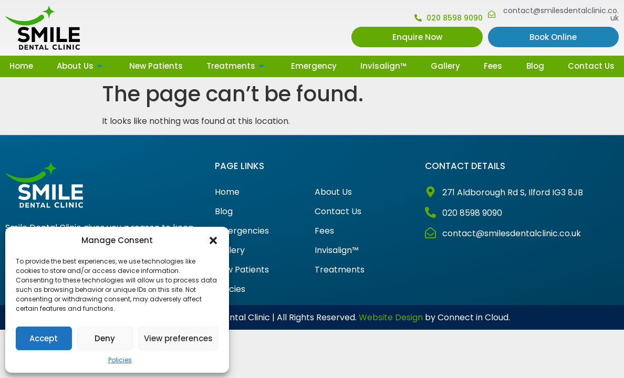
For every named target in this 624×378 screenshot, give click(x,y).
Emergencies (242, 231)
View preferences (178, 338)
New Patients (156, 65)
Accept (43, 338)
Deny (105, 338)
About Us (81, 65)
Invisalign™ (383, 65)
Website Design (391, 317)
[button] (213, 240)
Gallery (445, 65)
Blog (535, 65)
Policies (120, 359)
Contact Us (591, 65)
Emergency (314, 65)
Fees (493, 65)
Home (21, 65)
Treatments (236, 65)
